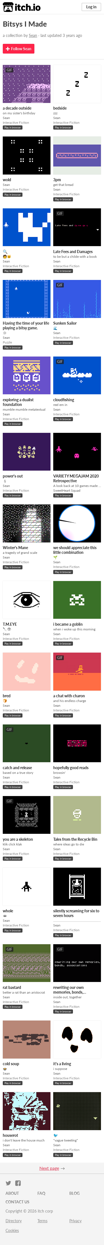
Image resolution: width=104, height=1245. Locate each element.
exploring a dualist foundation (18, 402)
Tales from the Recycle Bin (75, 839)
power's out (13, 476)
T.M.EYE (10, 624)
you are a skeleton (18, 839)
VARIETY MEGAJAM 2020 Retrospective (76, 478)
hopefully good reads (70, 767)
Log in (91, 6)
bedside (60, 108)
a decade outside (17, 108)
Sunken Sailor (65, 323)
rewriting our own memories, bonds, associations (68, 992)
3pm (57, 179)
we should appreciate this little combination (75, 550)
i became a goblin (68, 624)
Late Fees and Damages (73, 251)
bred (7, 695)
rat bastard (12, 987)
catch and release (17, 767)
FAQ (41, 1193)
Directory (14, 1220)
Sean (33, 35)
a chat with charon (69, 695)
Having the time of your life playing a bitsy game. (26, 325)
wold (7, 179)
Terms (42, 1220)
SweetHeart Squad (66, 490)
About (12, 1193)
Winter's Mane (15, 547)
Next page (49, 1168)
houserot (10, 1135)
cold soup (11, 1063)
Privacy (75, 1220)
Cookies (12, 1230)
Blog (74, 1193)
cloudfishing (63, 399)
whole (8, 910)
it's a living (62, 1063)
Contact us (17, 1201)
